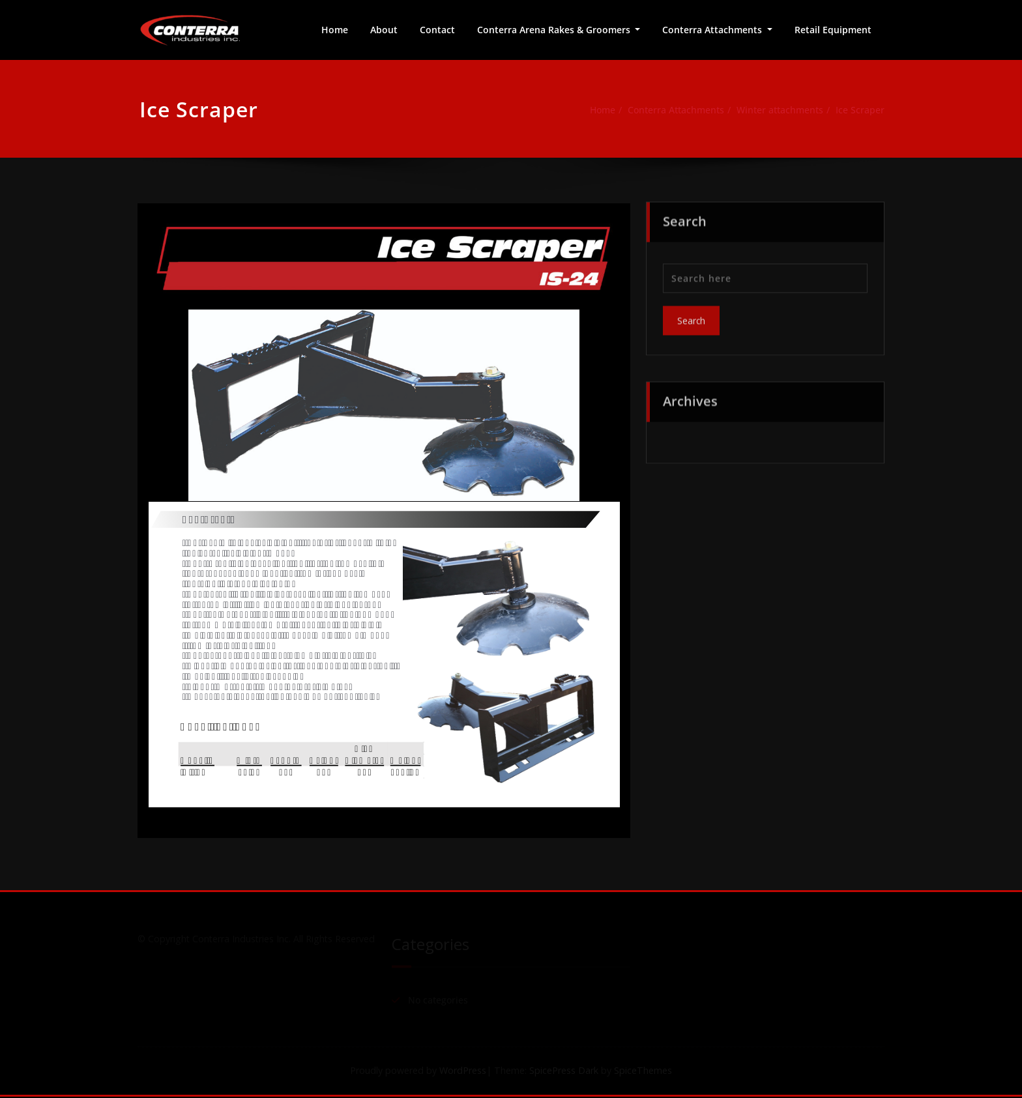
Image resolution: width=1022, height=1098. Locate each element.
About (384, 29)
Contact (437, 29)
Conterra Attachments (713, 29)
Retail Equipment (833, 29)
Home (334, 29)
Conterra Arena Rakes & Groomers (555, 29)
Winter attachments (780, 110)
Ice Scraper (865, 110)
